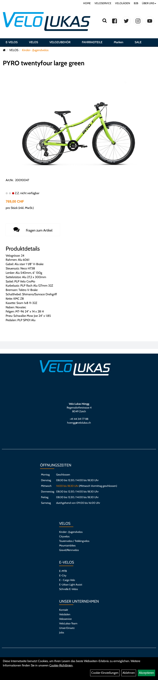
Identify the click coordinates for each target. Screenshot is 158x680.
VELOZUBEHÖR (60, 42)
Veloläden (64, 614)
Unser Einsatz (67, 628)
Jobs (61, 632)
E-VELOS (12, 42)
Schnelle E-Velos (68, 589)
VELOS (33, 42)
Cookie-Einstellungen (104, 673)
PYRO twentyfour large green (43, 63)
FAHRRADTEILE (92, 42)
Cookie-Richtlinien (61, 665)
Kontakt (63, 610)
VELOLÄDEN (122, 3)
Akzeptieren (146, 673)
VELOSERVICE (102, 3)
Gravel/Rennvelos (69, 550)
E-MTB (63, 571)
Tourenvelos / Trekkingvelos (74, 541)
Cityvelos (64, 536)
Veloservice (65, 619)
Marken (118, 42)
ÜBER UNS (149, 3)
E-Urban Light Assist (70, 584)
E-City (62, 575)
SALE (138, 42)
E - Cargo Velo (67, 580)
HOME (87, 3)
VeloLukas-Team (68, 623)
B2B (136, 3)
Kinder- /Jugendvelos (35, 50)
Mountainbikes (67, 545)
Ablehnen (128, 673)
